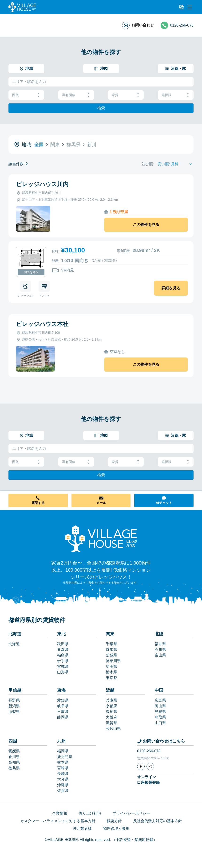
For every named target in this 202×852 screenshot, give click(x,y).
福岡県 (62, 751)
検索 (101, 108)
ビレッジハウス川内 (42, 184)
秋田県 (62, 644)
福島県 (62, 655)
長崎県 (62, 774)
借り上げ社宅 (90, 813)
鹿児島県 (64, 757)
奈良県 (111, 712)
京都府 (111, 706)
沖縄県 (62, 785)
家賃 (126, 95)
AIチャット (164, 503)
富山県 (160, 655)
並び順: (148, 164)
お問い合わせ (142, 25)
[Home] (101, 538)
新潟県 (14, 706)
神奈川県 (113, 661)
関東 (110, 634)
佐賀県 (62, 791)
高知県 (14, 762)
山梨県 (14, 712)
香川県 (14, 757)
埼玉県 (111, 666)
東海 (61, 690)
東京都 (111, 678)
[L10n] (181, 7)
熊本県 (62, 762)
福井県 (160, 644)
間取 (26, 95)
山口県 (160, 723)
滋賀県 (111, 723)
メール (101, 503)
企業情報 (59, 813)
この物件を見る (146, 225)
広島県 (160, 700)
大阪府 (111, 717)
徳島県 (14, 768)
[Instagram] (150, 766)
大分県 (62, 779)
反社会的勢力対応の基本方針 (157, 821)
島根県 (160, 712)
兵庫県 (111, 700)
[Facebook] (141, 766)
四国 (12, 741)
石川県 (160, 650)
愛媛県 (14, 751)
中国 (159, 690)
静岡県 (62, 717)
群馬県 (111, 650)
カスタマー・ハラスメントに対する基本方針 (57, 821)
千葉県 (111, 644)
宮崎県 (62, 768)
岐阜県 (62, 706)
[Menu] (190, 7)
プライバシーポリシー (131, 813)
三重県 (62, 712)
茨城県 (111, 655)
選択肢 (176, 95)
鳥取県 (160, 717)
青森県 (62, 650)
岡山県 (160, 706)
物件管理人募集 (116, 828)
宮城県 (62, 666)
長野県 (14, 700)
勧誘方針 (114, 821)
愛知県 (62, 700)
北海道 (14, 634)
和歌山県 (113, 728)
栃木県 (111, 672)
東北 (61, 634)
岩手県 (62, 661)
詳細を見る (171, 288)
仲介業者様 (82, 828)
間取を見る (31, 272)
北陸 (159, 634)
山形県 (62, 672)
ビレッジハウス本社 (42, 324)
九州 (61, 741)
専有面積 (76, 95)
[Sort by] (176, 164)
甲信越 (14, 690)
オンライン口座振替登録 (148, 780)
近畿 (110, 690)
